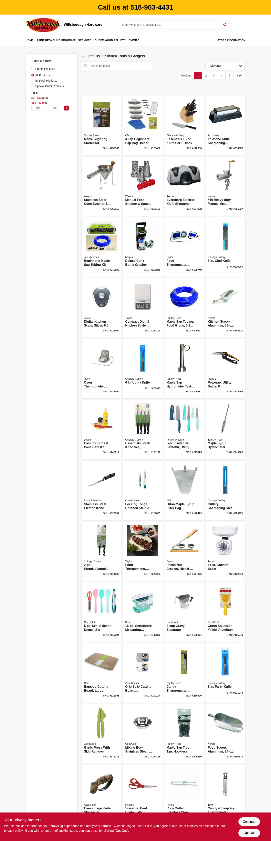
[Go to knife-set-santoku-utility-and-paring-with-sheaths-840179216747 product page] (184, 429)
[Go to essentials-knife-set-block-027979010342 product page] (184, 125)
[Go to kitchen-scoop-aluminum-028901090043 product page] (225, 308)
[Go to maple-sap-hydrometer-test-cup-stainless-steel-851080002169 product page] (184, 368)
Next (239, 75)
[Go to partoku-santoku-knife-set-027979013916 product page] (101, 551)
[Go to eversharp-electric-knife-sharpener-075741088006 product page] (184, 186)
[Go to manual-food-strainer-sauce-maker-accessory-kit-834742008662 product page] (143, 186)
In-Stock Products (46, 81)
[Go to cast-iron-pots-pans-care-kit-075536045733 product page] (101, 429)
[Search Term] (174, 25)
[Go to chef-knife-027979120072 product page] (225, 247)
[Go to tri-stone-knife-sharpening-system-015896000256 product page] (225, 125)
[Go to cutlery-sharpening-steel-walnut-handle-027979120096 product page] (225, 490)
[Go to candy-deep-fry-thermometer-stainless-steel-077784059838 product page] (225, 794)
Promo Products (45, 69)
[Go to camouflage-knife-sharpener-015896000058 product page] (101, 794)
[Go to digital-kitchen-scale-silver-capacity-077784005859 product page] (101, 308)
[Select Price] (66, 108)
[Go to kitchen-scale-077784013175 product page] (225, 551)
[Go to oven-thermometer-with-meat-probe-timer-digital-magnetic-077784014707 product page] (101, 368)
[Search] (225, 24)
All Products (42, 75)
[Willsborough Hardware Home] (43, 24)
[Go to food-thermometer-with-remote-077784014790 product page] (184, 247)
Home (30, 40)
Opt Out (249, 833)
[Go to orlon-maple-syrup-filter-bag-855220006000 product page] (184, 490)
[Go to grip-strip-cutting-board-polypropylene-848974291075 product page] (143, 673)
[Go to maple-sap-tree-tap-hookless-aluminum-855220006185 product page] (184, 734)
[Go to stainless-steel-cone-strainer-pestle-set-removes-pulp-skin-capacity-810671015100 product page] (101, 186)
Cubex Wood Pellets (110, 40)
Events (134, 40)
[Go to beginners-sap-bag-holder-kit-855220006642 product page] (143, 125)
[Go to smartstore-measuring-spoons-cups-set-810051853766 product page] (143, 612)
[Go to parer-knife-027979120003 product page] (225, 673)
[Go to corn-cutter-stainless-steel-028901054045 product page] (184, 794)
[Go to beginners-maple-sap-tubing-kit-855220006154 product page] (101, 247)
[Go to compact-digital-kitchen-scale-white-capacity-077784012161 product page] (143, 308)
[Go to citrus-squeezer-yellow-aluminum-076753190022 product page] (225, 612)
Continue (249, 821)
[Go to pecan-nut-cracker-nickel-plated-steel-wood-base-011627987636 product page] (184, 551)
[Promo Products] (32, 68)
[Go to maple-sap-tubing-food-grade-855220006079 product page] (184, 308)
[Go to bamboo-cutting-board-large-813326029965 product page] (101, 673)
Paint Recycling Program (56, 40)
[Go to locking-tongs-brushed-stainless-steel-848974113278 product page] (143, 490)
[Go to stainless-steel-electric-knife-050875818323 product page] (101, 490)
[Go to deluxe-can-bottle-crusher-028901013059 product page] (143, 247)
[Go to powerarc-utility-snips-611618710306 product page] (225, 368)
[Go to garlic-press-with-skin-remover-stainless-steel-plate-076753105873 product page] (101, 734)
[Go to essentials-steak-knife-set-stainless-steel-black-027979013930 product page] (143, 429)
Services (84, 40)
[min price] (38, 108)
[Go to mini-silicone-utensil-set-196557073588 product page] (101, 612)
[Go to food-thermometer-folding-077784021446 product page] (143, 551)
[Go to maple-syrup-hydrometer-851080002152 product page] (225, 429)
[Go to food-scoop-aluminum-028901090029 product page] (225, 734)
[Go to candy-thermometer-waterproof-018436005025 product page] (184, 673)
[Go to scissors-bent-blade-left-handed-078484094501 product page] (143, 794)
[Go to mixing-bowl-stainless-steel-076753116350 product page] (143, 734)
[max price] (55, 108)
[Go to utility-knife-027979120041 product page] (143, 368)
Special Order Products (49, 86)
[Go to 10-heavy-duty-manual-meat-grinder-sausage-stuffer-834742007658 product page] (225, 186)
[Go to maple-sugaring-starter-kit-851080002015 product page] (101, 125)
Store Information (231, 40)
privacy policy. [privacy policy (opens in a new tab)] (14, 830)
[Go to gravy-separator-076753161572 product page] (184, 612)
